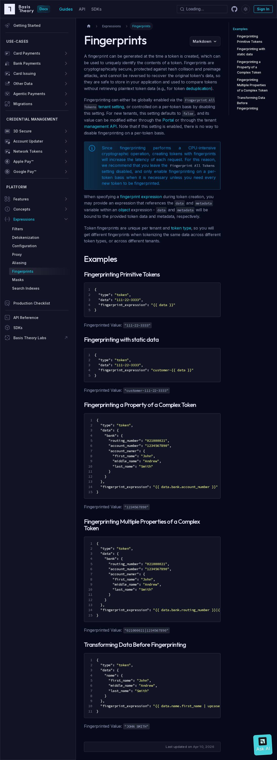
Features (21, 199)
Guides (66, 9)
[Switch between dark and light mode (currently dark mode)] (245, 9)
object (124, 209)
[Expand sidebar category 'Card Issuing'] (66, 74)
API (82, 9)
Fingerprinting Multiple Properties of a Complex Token (252, 85)
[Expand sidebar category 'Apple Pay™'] (66, 161)
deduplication (198, 88)
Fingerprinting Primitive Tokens (249, 38)
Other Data (23, 83)
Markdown (202, 41)
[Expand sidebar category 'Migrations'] (66, 104)
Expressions (24, 219)
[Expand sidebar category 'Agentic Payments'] (66, 94)
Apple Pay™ (23, 161)
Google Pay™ (24, 171)
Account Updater (28, 141)
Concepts (21, 209)
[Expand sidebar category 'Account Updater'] (66, 141)
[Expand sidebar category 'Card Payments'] (66, 53)
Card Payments (26, 53)
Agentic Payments (29, 93)
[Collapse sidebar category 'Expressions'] (66, 219)
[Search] (202, 9)
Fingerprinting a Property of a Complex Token (249, 67)
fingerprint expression (141, 196)
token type (181, 228)
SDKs (96, 9)
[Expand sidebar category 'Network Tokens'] (66, 151)
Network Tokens (27, 151)
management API (100, 126)
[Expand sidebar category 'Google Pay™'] (66, 172)
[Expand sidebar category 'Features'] (66, 199)
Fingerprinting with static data (251, 51)
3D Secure (22, 131)
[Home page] (89, 26)
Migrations (22, 104)
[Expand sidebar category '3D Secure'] (66, 131)
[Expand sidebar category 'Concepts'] (66, 209)
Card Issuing (24, 73)
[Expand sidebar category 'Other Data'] (66, 84)
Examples (240, 29)
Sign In (263, 9)
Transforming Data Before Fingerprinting (251, 103)
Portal (168, 120)
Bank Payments (27, 63)
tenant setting (111, 106)
